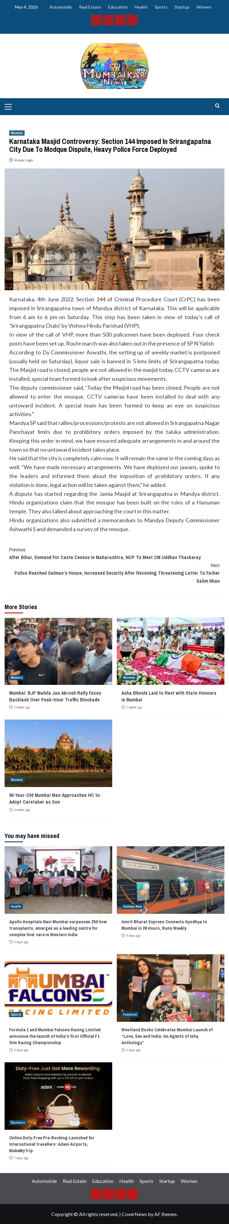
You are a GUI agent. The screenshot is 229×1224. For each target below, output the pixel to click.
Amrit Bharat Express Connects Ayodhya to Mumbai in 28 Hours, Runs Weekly (164, 924)
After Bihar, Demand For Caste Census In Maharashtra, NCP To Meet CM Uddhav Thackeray (114, 553)
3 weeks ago (134, 707)
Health (141, 7)
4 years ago (23, 160)
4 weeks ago (22, 810)
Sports (161, 7)
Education (118, 7)
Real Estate (90, 7)
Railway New (132, 906)
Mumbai (17, 133)
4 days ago (21, 942)
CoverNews (134, 1214)
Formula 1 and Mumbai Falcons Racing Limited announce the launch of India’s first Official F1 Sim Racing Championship (55, 1036)
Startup (182, 7)
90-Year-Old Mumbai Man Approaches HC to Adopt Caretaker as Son (54, 798)
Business (18, 1122)
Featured (130, 1014)
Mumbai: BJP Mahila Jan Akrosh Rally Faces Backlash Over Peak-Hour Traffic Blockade (55, 696)
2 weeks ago (22, 707)
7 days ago (21, 1158)
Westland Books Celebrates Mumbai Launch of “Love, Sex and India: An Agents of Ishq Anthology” (167, 1036)
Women (203, 7)
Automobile (60, 7)
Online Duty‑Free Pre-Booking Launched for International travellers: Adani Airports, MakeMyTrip (51, 1144)
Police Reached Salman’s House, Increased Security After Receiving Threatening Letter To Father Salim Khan (114, 573)
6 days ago (21, 1050)
